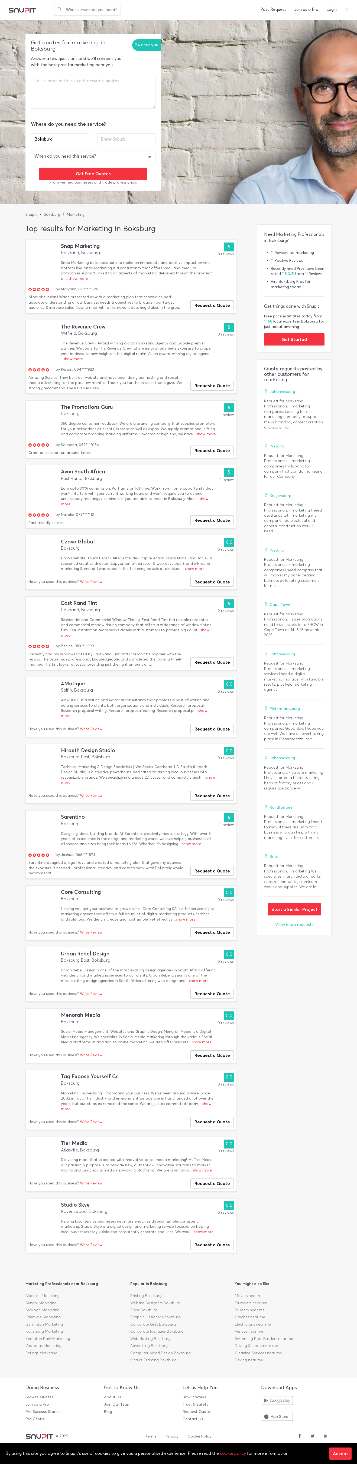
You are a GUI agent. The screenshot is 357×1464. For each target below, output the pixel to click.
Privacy (172, 1436)
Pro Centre (35, 1419)
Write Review (91, 581)
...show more (77, 278)
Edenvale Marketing (43, 1317)
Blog (108, 1411)
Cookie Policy (200, 1436)
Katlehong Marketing (44, 1331)
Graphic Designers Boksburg (155, 1317)
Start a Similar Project (294, 909)
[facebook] (300, 1436)
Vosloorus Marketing (43, 1345)
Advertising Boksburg (149, 1345)
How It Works (194, 1397)
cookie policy (233, 1453)
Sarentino (73, 817)
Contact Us (193, 1419)
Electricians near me (253, 1324)
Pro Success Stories (42, 1411)
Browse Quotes (39, 1397)
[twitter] (313, 1436)
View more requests (294, 924)
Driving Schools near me (256, 1345)
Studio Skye (75, 1205)
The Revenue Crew (83, 327)
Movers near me (249, 1295)
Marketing (76, 214)
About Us (112, 1397)
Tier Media (74, 1143)
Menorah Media (80, 1015)
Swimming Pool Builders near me (264, 1338)
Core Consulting (81, 892)
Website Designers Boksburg (155, 1303)
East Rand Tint (79, 603)
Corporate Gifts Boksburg (153, 1324)
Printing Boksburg (146, 1295)
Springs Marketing (41, 1353)
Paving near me (249, 1360)
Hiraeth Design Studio (88, 750)
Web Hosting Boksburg (150, 1338)
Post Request (273, 9)
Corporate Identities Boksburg (157, 1331)
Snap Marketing (80, 246)
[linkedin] (326, 1436)
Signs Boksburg (143, 1310)
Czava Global (78, 542)
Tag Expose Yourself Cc (90, 1076)
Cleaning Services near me (258, 1353)
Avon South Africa (83, 472)
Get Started (294, 339)
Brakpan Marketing (42, 1310)
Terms (151, 1436)
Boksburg (52, 214)
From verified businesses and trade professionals (93, 182)
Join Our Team (117, 1404)
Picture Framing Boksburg (153, 1360)
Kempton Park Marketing (47, 1338)
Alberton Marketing (42, 1295)
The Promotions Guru (87, 407)
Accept (340, 1453)
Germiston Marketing (44, 1324)
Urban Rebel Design (85, 954)
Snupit (31, 214)
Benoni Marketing (41, 1303)
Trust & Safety (195, 1404)
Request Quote (196, 1411)
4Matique (73, 683)
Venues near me (249, 1331)
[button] (347, 9)
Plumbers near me (251, 1303)
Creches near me (250, 1317)
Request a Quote (212, 305)
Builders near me (250, 1310)
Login (331, 9)
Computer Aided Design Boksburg (160, 1353)
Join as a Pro (306, 9)
